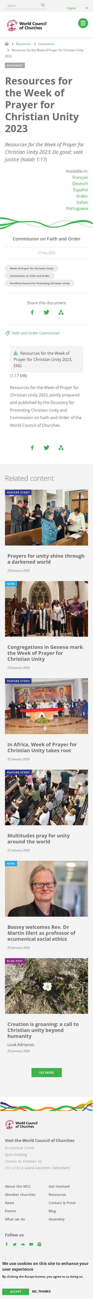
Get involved (59, 1186)
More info (9, 1283)
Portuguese (77, 208)
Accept (15, 1292)
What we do (15, 1219)
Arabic (82, 196)
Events (10, 1211)
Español (80, 190)
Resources (23, 44)
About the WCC (18, 1186)
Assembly (57, 1219)
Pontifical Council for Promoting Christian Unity (40, 283)
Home (6, 43)
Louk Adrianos (20, 1044)
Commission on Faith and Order (30, 275)
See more (46, 1072)
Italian (82, 202)
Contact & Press (62, 1202)
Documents (46, 44)
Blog (52, 1211)
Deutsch (80, 183)
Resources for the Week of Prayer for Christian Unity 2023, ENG (43, 359)
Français (80, 177)
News (9, 1202)
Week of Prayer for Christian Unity (32, 268)
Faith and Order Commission (36, 333)
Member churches (20, 1194)
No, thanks (41, 1291)
